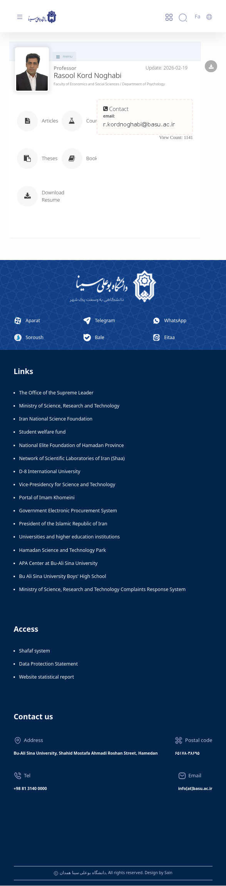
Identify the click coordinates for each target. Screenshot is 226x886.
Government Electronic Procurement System (68, 511)
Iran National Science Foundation (56, 419)
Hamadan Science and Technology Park (62, 550)
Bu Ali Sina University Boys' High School (62, 576)
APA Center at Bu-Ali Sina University (58, 563)
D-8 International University (49, 472)
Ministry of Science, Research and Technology (69, 406)
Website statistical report (46, 677)
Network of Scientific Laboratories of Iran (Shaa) (72, 458)
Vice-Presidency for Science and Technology (67, 485)
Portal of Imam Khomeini (47, 498)
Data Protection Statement (48, 664)
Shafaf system (34, 651)
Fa (197, 16)
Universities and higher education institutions (69, 537)
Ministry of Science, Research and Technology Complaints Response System (102, 589)
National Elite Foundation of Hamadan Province (71, 445)
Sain (168, 873)
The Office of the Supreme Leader (56, 393)
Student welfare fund (42, 432)
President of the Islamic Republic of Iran (63, 524)
